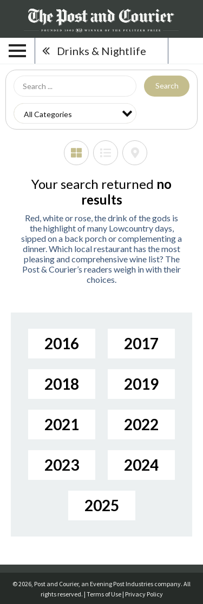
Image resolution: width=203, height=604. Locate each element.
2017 (141, 343)
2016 (61, 343)
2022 (141, 424)
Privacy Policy (144, 594)
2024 (141, 465)
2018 (61, 384)
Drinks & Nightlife (101, 50)
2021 (61, 424)
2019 (141, 384)
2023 (61, 465)
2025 (101, 505)
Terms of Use (104, 594)
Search (167, 85)
